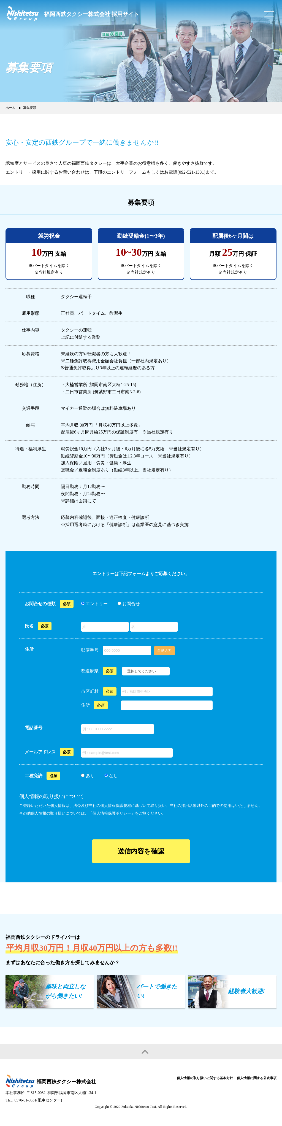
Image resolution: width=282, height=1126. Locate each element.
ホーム (10, 108)
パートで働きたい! (157, 991)
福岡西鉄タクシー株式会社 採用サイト (91, 14)
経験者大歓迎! (246, 991)
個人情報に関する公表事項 (256, 1078)
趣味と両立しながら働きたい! (65, 991)
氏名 (29, 626)
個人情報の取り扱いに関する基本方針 (205, 1078)
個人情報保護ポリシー (112, 813)
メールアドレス (40, 752)
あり (89, 775)
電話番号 (33, 727)
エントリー (96, 603)
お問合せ (130, 603)
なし (113, 775)
